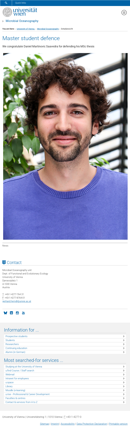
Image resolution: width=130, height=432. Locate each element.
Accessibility (68, 423)
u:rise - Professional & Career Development (28, 394)
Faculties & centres (15, 398)
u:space (10, 382)
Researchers (12, 344)
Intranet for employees (17, 378)
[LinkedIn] (11, 313)
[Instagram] (17, 313)
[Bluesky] (5, 313)
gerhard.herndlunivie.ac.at (16, 301)
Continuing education (16, 348)
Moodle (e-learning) (15, 390)
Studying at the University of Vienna (24, 366)
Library (9, 386)
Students (10, 340)
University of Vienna (26, 29)
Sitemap (44, 423)
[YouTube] (23, 313)
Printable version (118, 423)
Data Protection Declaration (92, 423)
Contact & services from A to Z (21, 402)
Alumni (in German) (15, 352)
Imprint (55, 423)
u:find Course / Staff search (20, 370)
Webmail (10, 374)
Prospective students (16, 336)
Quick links (20, 2)
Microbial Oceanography (22, 21)
